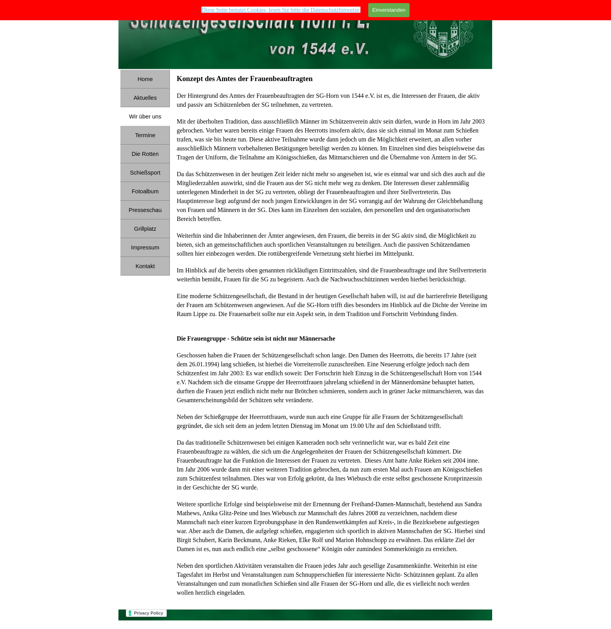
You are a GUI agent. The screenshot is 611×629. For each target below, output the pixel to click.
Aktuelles (145, 98)
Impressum (145, 247)
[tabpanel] (332, 339)
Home (145, 79)
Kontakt (145, 266)
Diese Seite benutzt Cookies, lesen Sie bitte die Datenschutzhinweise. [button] (280, 10)
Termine (145, 135)
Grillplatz (145, 229)
